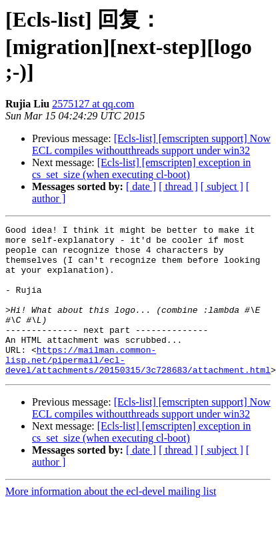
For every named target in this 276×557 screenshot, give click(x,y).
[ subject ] (222, 186)
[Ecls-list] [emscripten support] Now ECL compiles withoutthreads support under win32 (151, 144)
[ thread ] (178, 186)
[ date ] (141, 186)
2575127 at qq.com (93, 103)
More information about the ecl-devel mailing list (110, 521)
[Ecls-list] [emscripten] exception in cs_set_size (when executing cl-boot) (141, 168)
